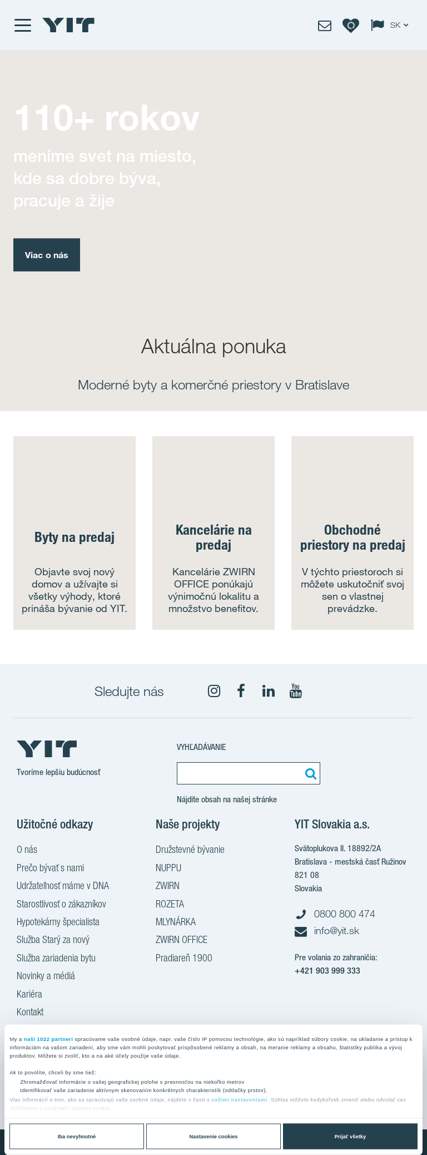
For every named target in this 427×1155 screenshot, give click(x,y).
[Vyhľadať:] (309, 773)
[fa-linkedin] (268, 691)
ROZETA (170, 905)
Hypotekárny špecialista (58, 923)
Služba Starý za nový (53, 941)
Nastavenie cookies (214, 1136)
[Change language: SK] (392, 25)
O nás (27, 851)
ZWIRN (168, 887)
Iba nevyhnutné (77, 1136)
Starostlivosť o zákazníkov (61, 905)
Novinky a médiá (46, 977)
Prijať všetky (350, 1136)
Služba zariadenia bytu (56, 959)
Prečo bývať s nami (50, 869)
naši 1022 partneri (48, 1039)
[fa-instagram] (214, 691)
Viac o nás (46, 254)
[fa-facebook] (241, 691)
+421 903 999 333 (327, 970)
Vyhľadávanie (201, 747)
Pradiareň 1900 (184, 959)
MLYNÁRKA (176, 923)
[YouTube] (296, 691)
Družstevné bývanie (190, 851)
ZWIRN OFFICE (181, 941)
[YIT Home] (68, 25)
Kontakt (30, 1013)
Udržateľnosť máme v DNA (63, 887)
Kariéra (29, 995)
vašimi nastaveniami (239, 1100)
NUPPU (168, 869)
